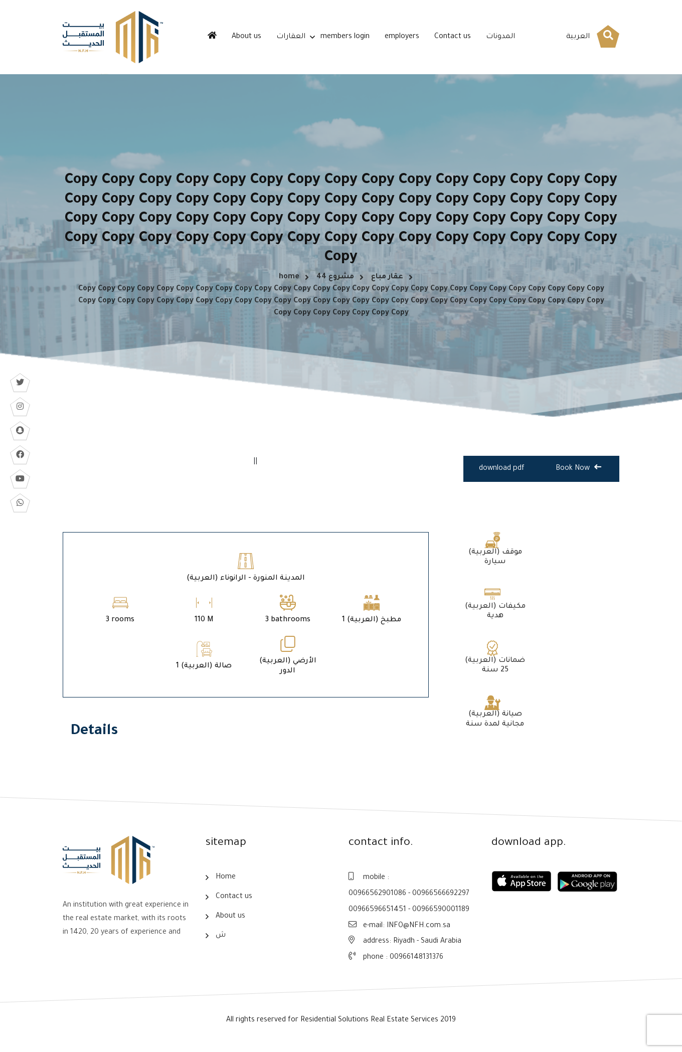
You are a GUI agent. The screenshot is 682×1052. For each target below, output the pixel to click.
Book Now (578, 475)
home (289, 281)
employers (402, 37)
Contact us (452, 37)
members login (345, 37)
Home (226, 884)
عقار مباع (387, 281)
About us (246, 37)
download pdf (502, 476)
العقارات (290, 37)
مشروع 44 (335, 281)
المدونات (500, 37)
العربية (578, 37)
